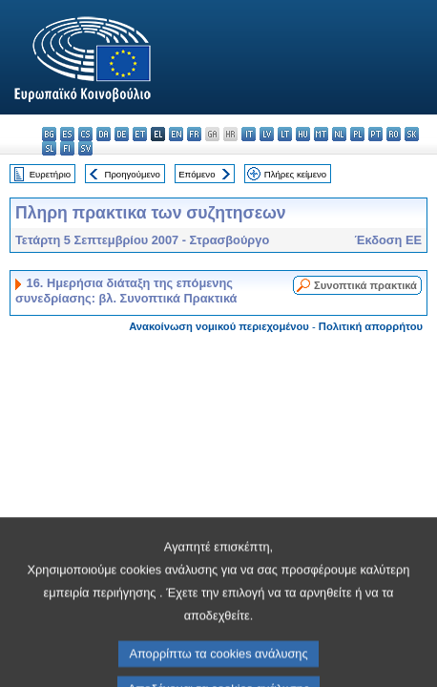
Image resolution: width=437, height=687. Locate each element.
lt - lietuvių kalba (285, 134)
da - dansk (103, 134)
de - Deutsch (121, 134)
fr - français (194, 134)
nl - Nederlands (339, 134)
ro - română (393, 134)
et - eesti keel (140, 134)
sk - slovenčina (412, 134)
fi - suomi (67, 148)
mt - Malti (321, 134)
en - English (176, 134)
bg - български (49, 134)
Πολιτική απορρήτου (371, 326)
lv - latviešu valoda (267, 134)
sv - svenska (85, 148)
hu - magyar (303, 134)
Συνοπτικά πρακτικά (365, 285)
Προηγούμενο (131, 174)
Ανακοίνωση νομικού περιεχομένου (219, 326)
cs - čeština (85, 134)
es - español (67, 134)
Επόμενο (196, 174)
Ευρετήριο (50, 174)
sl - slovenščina (49, 148)
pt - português (375, 134)
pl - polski (357, 134)
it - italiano (248, 134)
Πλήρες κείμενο (295, 174)
